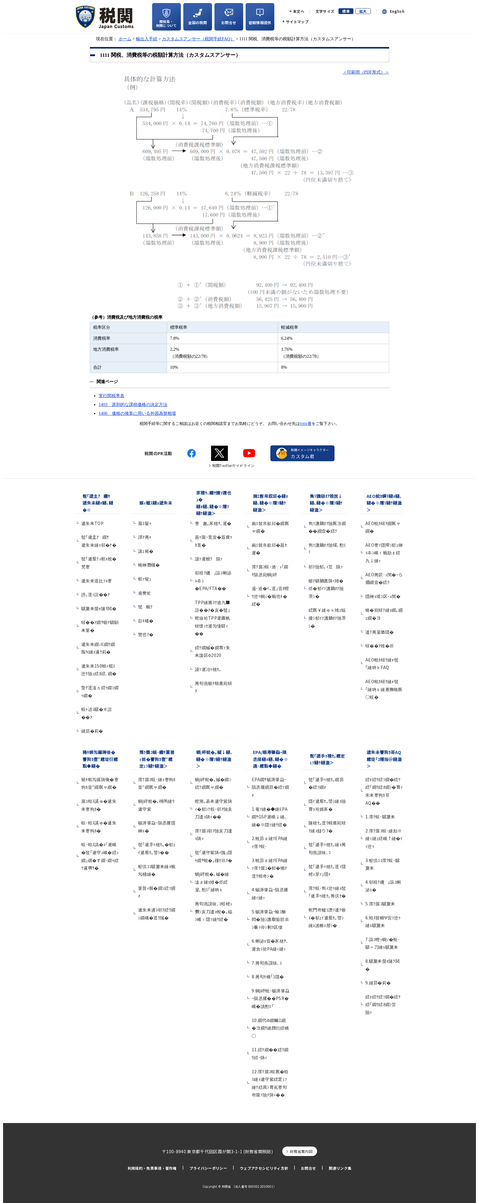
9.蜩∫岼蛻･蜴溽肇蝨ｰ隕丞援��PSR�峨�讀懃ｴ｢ (270, 998)
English (397, 11)
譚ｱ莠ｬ (144, 537)
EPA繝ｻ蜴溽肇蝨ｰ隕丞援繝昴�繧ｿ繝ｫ (270, 787)
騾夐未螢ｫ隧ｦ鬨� (98, 608)
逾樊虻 (144, 593)
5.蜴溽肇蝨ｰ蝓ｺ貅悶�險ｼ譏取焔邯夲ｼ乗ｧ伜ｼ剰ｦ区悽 (270, 919)
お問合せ (308, 1168)
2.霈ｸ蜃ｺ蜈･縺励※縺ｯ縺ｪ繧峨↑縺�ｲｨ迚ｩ (384, 838)
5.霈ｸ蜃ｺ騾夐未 (380, 903)
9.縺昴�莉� (378, 983)
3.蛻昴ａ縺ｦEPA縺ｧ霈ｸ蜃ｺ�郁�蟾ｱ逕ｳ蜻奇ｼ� (270, 868)
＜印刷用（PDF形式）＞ (366, 72)
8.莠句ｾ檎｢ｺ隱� (268, 976)
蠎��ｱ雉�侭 (379, 646)
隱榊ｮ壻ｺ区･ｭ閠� (382, 596)
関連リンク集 (340, 1168)
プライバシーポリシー (208, 1168)
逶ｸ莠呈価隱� (379, 632)
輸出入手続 (146, 38)
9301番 (306, 423)
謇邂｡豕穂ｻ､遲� (213, 523)
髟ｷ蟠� (145, 621)
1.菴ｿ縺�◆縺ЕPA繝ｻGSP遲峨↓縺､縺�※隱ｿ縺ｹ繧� (269, 817)
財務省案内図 (301, 1151)
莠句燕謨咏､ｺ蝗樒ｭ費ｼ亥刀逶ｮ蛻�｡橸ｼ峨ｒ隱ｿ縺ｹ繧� (213, 911)
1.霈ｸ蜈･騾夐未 (380, 816)
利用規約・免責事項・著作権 (152, 1168)
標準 (346, 11)
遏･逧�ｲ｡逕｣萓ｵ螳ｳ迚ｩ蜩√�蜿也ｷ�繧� (270, 596)
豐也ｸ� (145, 634)
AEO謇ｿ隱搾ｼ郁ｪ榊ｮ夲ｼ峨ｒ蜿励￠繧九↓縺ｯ (384, 552)
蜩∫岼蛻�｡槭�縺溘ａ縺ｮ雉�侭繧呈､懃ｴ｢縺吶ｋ (212, 882)
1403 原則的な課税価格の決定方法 (133, 404)
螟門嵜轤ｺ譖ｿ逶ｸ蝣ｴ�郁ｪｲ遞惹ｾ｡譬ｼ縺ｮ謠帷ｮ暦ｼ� (327, 917)
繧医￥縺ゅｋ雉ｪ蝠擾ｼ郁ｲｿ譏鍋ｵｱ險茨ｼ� (327, 618)
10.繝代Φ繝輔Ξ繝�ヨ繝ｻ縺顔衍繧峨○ (270, 1028)
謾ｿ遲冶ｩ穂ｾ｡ (208, 669)
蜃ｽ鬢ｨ (144, 523)
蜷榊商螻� (149, 565)
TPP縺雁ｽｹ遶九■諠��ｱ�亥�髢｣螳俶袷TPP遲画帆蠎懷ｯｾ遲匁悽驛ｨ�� (212, 617)
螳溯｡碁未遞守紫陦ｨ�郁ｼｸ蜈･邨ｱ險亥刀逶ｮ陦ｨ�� (213, 809)
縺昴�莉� (92, 731)
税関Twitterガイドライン (233, 465)
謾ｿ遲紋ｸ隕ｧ (209, 559)
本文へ (298, 11)
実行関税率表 (111, 395)
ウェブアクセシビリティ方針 (264, 1168)
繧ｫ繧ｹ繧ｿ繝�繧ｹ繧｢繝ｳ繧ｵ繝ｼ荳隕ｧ (382, 1004)
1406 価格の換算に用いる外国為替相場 (137, 413)
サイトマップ (297, 21)
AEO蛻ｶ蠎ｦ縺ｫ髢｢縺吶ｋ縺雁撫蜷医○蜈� (384, 689)
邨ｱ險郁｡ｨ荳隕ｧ (326, 566)
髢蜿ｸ (145, 606)
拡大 (363, 11)
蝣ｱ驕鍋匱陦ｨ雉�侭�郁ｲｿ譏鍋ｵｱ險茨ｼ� (326, 588)
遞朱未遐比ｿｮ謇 (98, 581)
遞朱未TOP (92, 523)
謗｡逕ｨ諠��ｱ (95, 594)
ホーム (125, 38)
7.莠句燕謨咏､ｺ (267, 963)
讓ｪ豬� (145, 551)
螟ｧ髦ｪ (144, 579)
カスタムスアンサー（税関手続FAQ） (198, 38)
